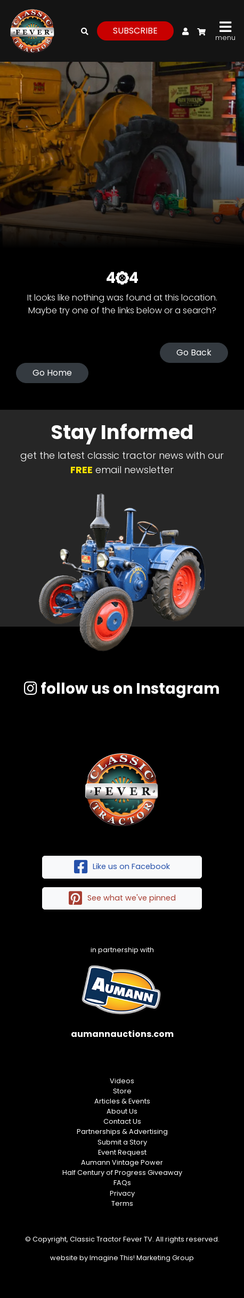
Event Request (122, 1152)
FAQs (122, 1182)
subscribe (135, 31)
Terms (122, 1203)
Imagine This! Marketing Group (142, 1257)
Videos (122, 1080)
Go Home (52, 373)
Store (122, 1091)
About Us (122, 1111)
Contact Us (122, 1121)
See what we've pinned (122, 898)
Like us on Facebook (122, 867)
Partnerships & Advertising (122, 1131)
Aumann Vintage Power (122, 1162)
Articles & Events (122, 1101)
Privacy (122, 1193)
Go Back (194, 352)
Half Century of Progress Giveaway (122, 1172)
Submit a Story (122, 1142)
